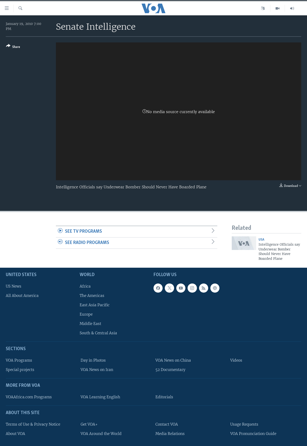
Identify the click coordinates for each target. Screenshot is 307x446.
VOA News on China (173, 360)
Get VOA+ (89, 424)
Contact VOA (166, 424)
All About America (22, 295)
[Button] (13, 47)
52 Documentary (170, 369)
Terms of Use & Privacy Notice (33, 424)
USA (261, 240)
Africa (85, 286)
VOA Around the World (101, 433)
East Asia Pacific (95, 305)
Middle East (90, 323)
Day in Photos (93, 360)
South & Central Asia (98, 333)
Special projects (20, 369)
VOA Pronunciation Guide (253, 433)
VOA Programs (19, 360)
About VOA (15, 433)
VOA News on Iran (97, 369)
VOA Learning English (100, 397)
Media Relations (170, 433)
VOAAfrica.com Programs (29, 397)
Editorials (164, 397)
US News (13, 286)
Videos (236, 360)
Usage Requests (244, 424)
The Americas (92, 295)
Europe (86, 314)
